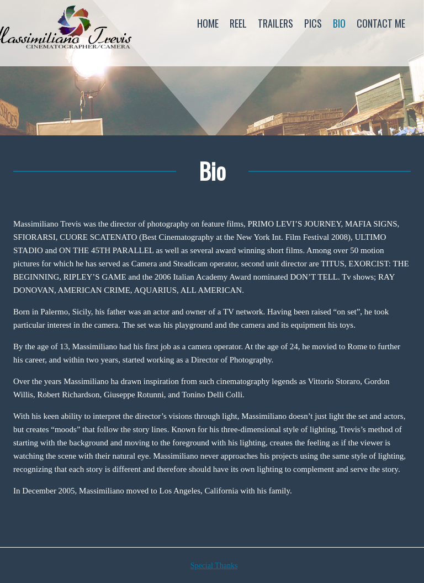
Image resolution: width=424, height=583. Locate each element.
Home (208, 23)
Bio (339, 23)
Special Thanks (214, 565)
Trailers (275, 23)
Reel (238, 23)
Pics (313, 23)
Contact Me (381, 23)
